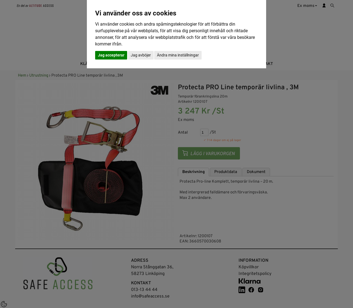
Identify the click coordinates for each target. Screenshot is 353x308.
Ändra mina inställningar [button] (178, 55)
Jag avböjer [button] (141, 55)
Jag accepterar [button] (111, 55)
